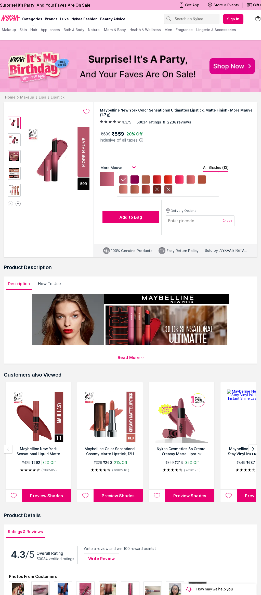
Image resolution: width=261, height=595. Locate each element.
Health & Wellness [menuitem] (145, 29)
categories (32, 19)
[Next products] (253, 449)
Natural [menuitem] (94, 29)
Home (10, 97)
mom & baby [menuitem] (115, 29)
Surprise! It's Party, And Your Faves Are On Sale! (46, 5)
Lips (42, 97)
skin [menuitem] (23, 29)
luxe (64, 19)
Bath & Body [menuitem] (73, 29)
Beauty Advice (112, 19)
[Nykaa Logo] (10, 17)
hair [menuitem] (33, 29)
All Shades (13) (215, 167)
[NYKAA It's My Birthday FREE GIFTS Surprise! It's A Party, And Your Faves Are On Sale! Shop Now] (130, 66)
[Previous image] (10, 204)
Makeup (27, 97)
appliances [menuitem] (50, 29)
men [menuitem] (168, 29)
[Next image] (18, 204)
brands (51, 19)
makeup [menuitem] (9, 29)
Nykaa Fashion (84, 19)
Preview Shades (46, 495)
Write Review (101, 558)
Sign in (233, 19)
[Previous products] (8, 449)
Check (227, 221)
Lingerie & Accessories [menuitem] (216, 29)
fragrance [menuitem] (184, 29)
